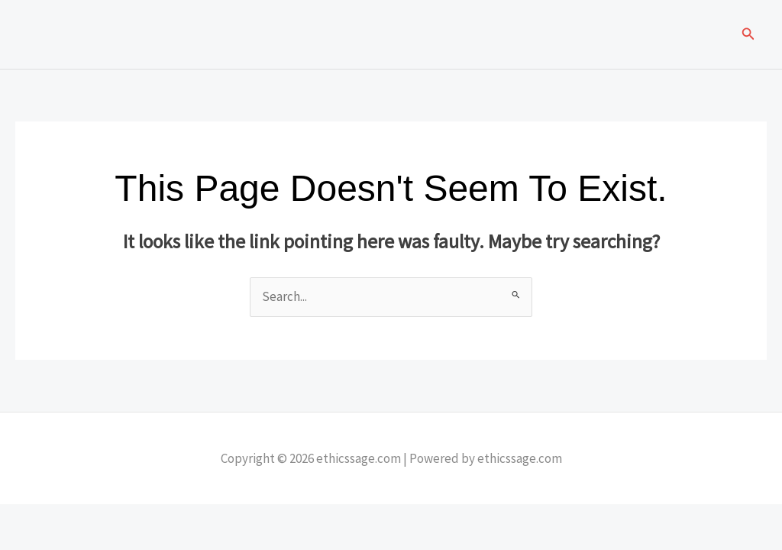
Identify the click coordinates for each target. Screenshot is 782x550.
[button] (748, 34)
